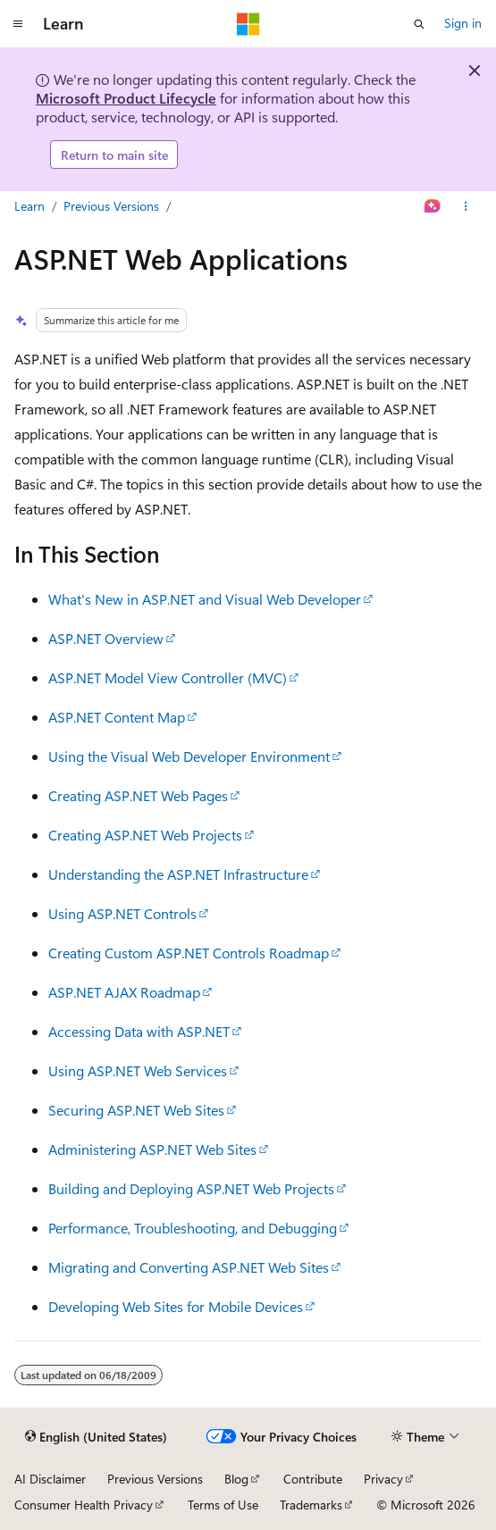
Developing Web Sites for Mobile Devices (175, 1306)
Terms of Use (223, 1504)
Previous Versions (111, 205)
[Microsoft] (248, 24)
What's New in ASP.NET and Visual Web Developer (204, 598)
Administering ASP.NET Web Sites (152, 1149)
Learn (29, 205)
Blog (236, 1478)
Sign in (463, 22)
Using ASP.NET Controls (122, 913)
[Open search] (419, 24)
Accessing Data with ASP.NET (139, 1031)
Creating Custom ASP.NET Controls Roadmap (188, 952)
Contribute (312, 1478)
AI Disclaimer (50, 1478)
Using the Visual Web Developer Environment (189, 756)
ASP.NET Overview (106, 638)
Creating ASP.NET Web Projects (145, 834)
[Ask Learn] (433, 207)
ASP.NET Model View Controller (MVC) (167, 677)
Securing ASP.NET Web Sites (136, 1109)
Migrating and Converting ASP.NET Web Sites (188, 1267)
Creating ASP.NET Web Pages (138, 795)
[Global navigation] (18, 24)
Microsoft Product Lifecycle (126, 97)
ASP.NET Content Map (116, 716)
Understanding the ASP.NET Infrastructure (178, 874)
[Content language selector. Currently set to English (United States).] (96, 1437)
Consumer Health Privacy (83, 1504)
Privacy (383, 1478)
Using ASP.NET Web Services (137, 1070)
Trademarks (311, 1504)
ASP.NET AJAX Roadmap (124, 991)
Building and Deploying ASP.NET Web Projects (191, 1188)
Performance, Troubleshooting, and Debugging (192, 1227)
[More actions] (466, 207)
